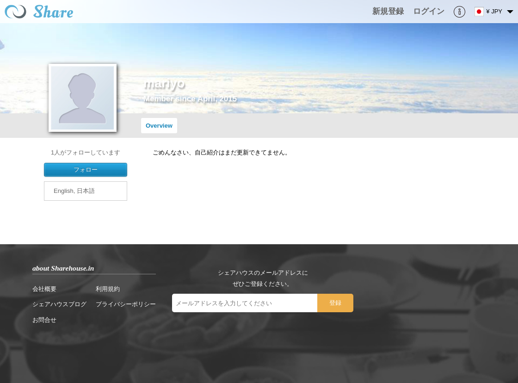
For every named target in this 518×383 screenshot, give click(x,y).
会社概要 (44, 288)
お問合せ (44, 319)
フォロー (86, 169)
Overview (159, 125)
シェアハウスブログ (59, 304)
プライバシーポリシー (126, 304)
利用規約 (108, 288)
